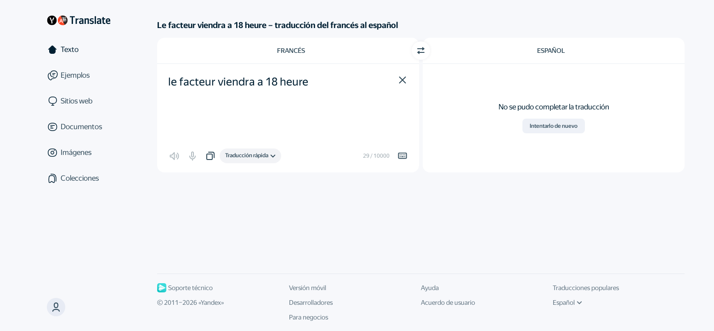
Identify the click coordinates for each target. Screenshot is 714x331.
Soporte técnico (185, 287)
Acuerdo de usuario (448, 302)
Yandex (211, 302)
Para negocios (308, 317)
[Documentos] (78, 127)
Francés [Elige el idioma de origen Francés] (291, 50)
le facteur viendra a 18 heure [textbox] (238, 81)
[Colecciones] (78, 178)
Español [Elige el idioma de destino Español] (551, 50)
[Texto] (78, 49)
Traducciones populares (586, 287)
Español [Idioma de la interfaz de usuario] (567, 302)
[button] (402, 80)
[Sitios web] (78, 101)
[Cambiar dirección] (421, 50)
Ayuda (430, 287)
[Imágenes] (78, 152)
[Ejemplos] (78, 75)
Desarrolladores (311, 302)
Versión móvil (307, 287)
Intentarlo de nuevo (554, 126)
